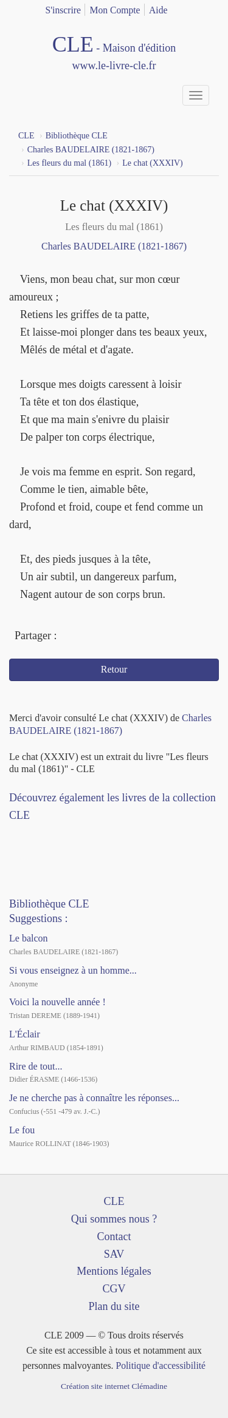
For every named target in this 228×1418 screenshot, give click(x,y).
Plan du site (114, 1306)
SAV (114, 1254)
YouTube (47, 834)
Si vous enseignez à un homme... (73, 970)
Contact (114, 1236)
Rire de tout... (36, 1066)
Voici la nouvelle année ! (57, 1002)
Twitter (91, 636)
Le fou (22, 1130)
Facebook (69, 636)
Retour (114, 669)
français (192, 8)
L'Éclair (24, 1034)
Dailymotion (68, 834)
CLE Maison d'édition (114, 53)
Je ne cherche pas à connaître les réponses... (94, 1098)
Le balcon (28, 938)
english (211, 8)
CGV (113, 1289)
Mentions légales (114, 1271)
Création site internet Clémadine (114, 1386)
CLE (114, 1201)
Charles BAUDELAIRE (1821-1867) (114, 246)
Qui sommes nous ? (114, 1219)
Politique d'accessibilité (161, 1365)
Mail (113, 636)
